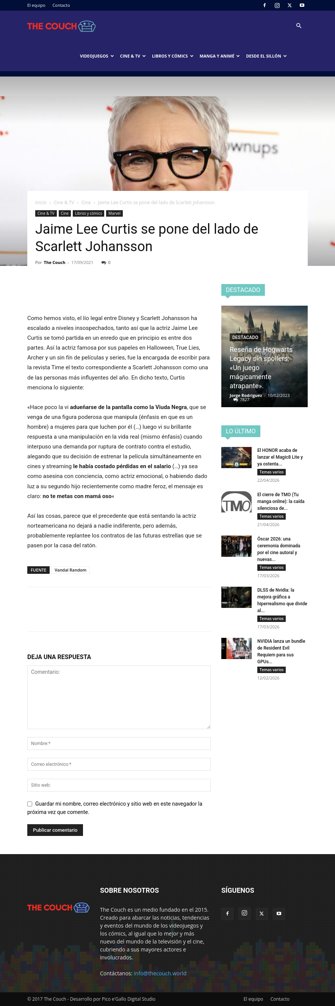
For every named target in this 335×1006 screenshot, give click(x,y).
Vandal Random (70, 570)
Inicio (41, 202)
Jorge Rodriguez (246, 395)
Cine (86, 202)
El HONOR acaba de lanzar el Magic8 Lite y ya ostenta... (280, 457)
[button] (299, 26)
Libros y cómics (173, 56)
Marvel (114, 213)
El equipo (36, 5)
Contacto (61, 5)
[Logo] (61, 26)
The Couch (55, 262)
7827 (244, 399)
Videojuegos (97, 56)
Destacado (245, 337)
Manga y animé (220, 56)
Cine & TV (133, 56)
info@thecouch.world (160, 973)
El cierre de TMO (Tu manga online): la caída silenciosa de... (281, 501)
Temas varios (271, 472)
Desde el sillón (266, 56)
